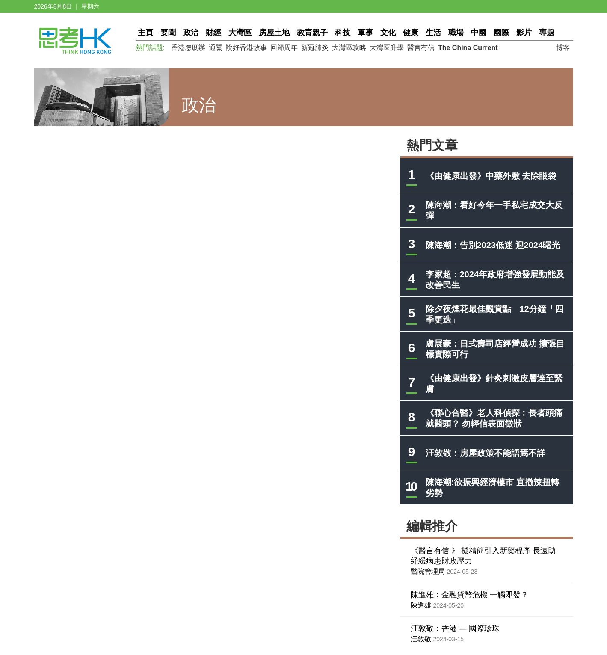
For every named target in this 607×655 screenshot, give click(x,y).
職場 (456, 32)
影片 (524, 32)
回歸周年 (284, 47)
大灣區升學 (387, 47)
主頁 (145, 32)
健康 (410, 32)
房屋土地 (274, 32)
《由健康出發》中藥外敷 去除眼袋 (491, 176)
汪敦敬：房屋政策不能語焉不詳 (485, 453)
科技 (342, 32)
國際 (501, 32)
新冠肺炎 (315, 47)
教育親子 (312, 32)
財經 (213, 32)
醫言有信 (421, 47)
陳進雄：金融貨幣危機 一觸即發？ (469, 594)
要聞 (168, 32)
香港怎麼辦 (188, 47)
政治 (190, 32)
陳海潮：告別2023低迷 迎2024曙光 (493, 245)
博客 (563, 47)
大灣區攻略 (349, 47)
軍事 (365, 32)
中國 (478, 32)
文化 (388, 32)
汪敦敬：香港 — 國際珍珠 (455, 628)
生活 (433, 32)
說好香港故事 (246, 47)
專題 (546, 32)
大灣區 (240, 32)
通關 (215, 47)
